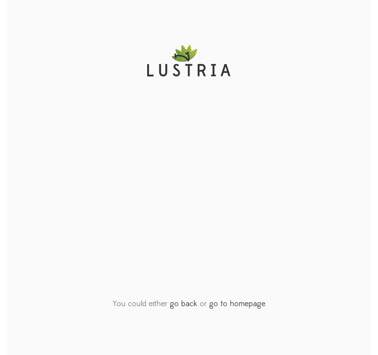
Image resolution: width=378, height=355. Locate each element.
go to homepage (237, 304)
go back (183, 304)
